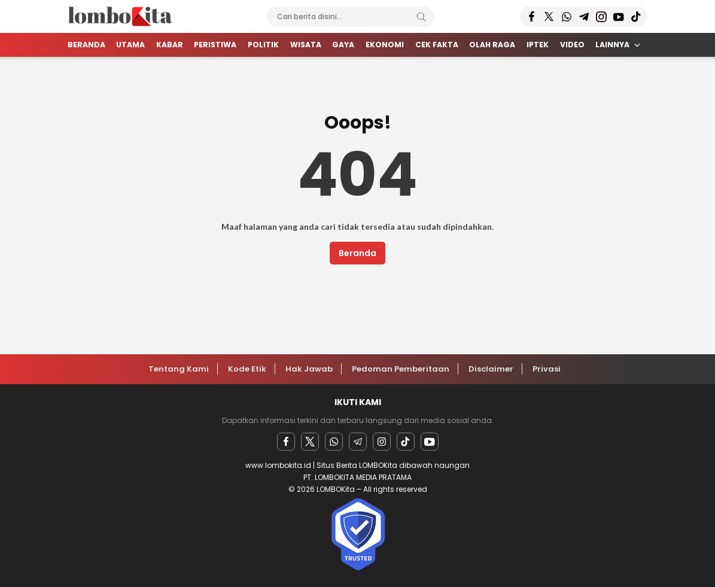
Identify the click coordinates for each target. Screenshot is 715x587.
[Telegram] (358, 442)
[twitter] (310, 442)
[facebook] (286, 442)
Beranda (357, 253)
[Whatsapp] (334, 442)
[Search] (421, 17)
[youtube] (430, 442)
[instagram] (382, 442)
